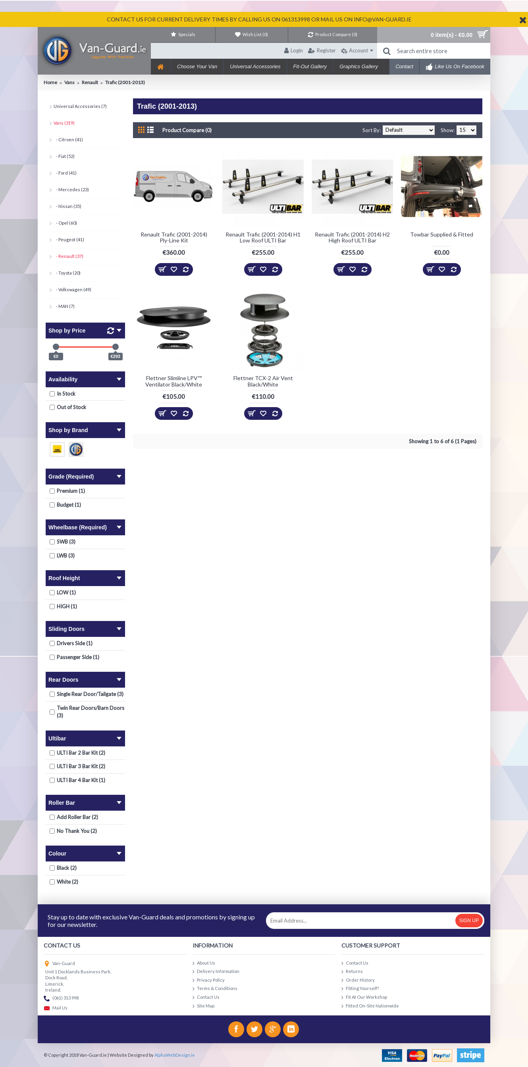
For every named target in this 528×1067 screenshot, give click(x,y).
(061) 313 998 (61, 998)
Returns (352, 971)
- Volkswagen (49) (72, 289)
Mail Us (55, 1008)
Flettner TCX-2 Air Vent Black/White (263, 381)
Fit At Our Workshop (364, 997)
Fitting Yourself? (360, 988)
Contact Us (206, 997)
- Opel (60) (65, 222)
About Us (204, 963)
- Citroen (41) (68, 139)
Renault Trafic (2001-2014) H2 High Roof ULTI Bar (352, 237)
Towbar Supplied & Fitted (441, 234)
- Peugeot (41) (69, 239)
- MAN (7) (64, 306)
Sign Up (469, 920)
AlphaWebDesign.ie (174, 1054)
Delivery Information (216, 971)
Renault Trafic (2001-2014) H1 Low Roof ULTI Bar (263, 237)
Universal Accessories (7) (80, 106)
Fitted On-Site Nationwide (370, 1006)
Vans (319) (64, 122)
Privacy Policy (209, 980)
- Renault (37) (68, 256)
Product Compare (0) (187, 130)
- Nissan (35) (67, 206)
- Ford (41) (65, 172)
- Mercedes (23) (71, 189)
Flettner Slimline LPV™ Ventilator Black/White (173, 381)
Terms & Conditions (215, 988)
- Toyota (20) (67, 272)
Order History (358, 980)
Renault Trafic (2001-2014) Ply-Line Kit (174, 237)
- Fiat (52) (64, 156)
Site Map (203, 1006)
